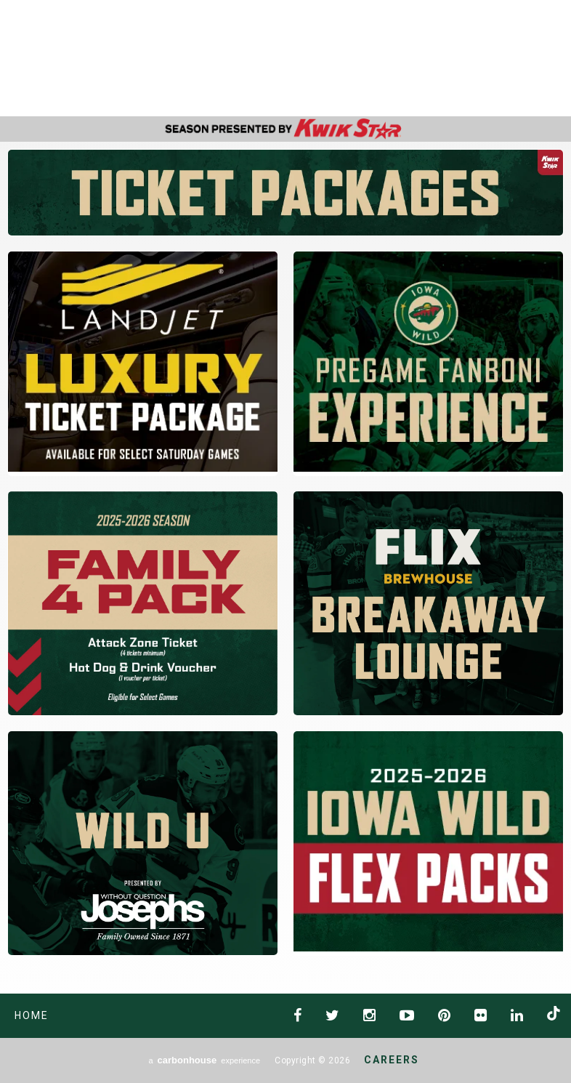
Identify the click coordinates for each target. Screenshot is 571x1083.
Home (32, 1015)
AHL (421, 58)
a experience (204, 1060)
